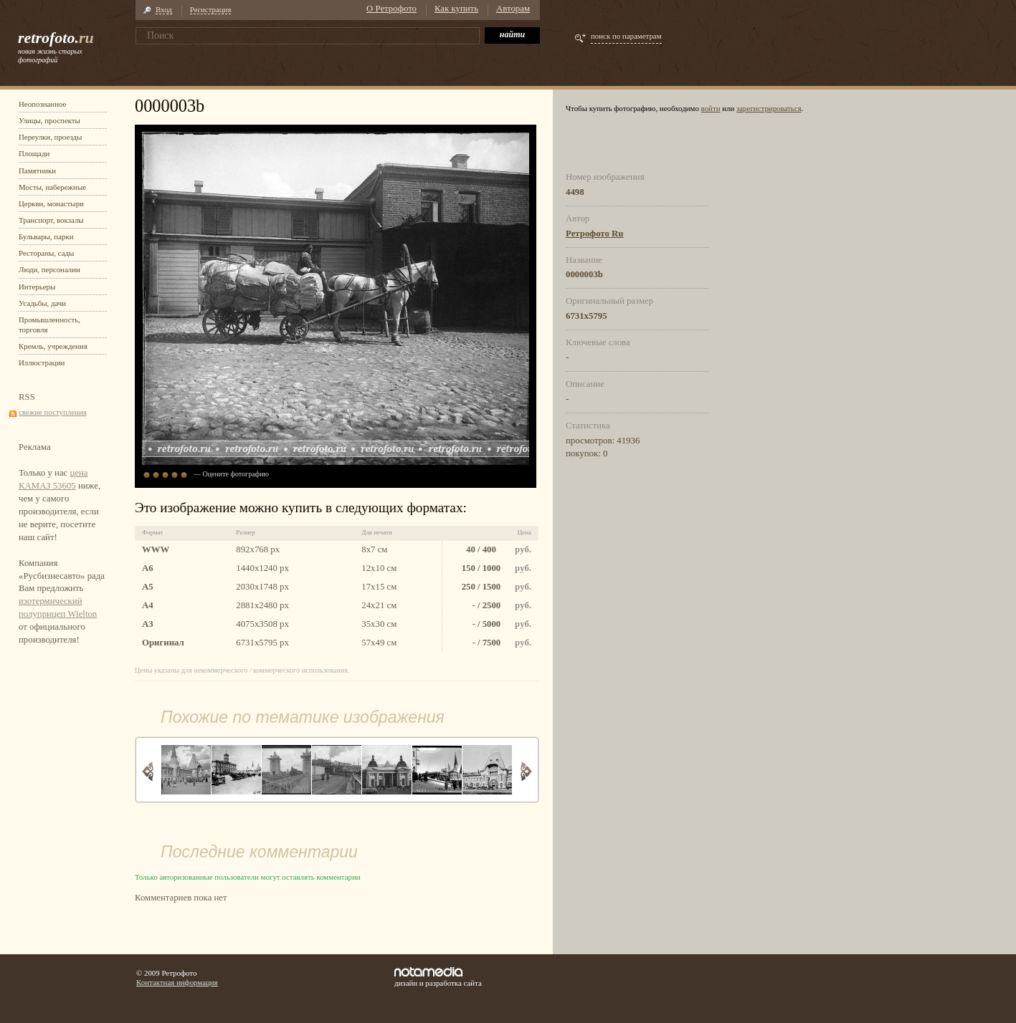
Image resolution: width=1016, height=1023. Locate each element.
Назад (148, 771)
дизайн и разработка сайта (438, 977)
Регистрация (211, 9)
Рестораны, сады (46, 253)
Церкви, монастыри (51, 203)
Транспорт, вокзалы (51, 220)
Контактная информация (177, 982)
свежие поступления (53, 412)
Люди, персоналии (49, 269)
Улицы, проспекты (49, 120)
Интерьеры (37, 286)
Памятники (37, 170)
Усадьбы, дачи (42, 303)
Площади (34, 153)
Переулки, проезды (50, 137)
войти (711, 108)
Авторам (513, 9)
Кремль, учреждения (53, 346)
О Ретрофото (391, 9)
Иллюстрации (42, 362)
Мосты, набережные (52, 187)
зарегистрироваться (769, 108)
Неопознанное (42, 104)
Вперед (526, 771)
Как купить (456, 9)
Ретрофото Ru (594, 234)
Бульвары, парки (46, 236)
